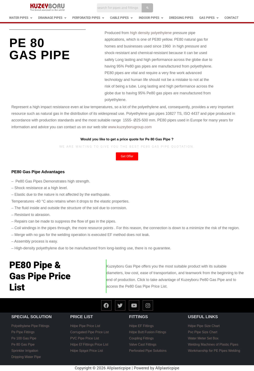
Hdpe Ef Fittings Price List (89, 344)
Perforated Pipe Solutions (147, 350)
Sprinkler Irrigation (24, 350)
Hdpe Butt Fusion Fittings (147, 332)
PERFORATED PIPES (88, 18)
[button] (20, 18)
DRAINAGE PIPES (52, 18)
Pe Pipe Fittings (22, 332)
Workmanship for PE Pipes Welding (214, 350)
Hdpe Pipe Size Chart (204, 326)
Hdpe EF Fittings (141, 326)
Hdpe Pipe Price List (85, 326)
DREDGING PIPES (181, 18)
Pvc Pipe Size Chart (202, 332)
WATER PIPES (20, 18)
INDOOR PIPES (151, 18)
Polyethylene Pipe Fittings (30, 326)
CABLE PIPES (121, 18)
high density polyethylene (151, 33)
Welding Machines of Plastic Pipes (213, 344)
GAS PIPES (208, 18)
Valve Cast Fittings (142, 344)
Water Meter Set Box (203, 338)
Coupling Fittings (141, 338)
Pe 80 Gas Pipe (22, 344)
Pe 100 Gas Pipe (23, 338)
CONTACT (231, 18)
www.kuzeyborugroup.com (130, 127)
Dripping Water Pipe (26, 357)
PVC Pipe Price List (84, 338)
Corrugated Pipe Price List (89, 332)
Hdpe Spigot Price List (86, 350)
